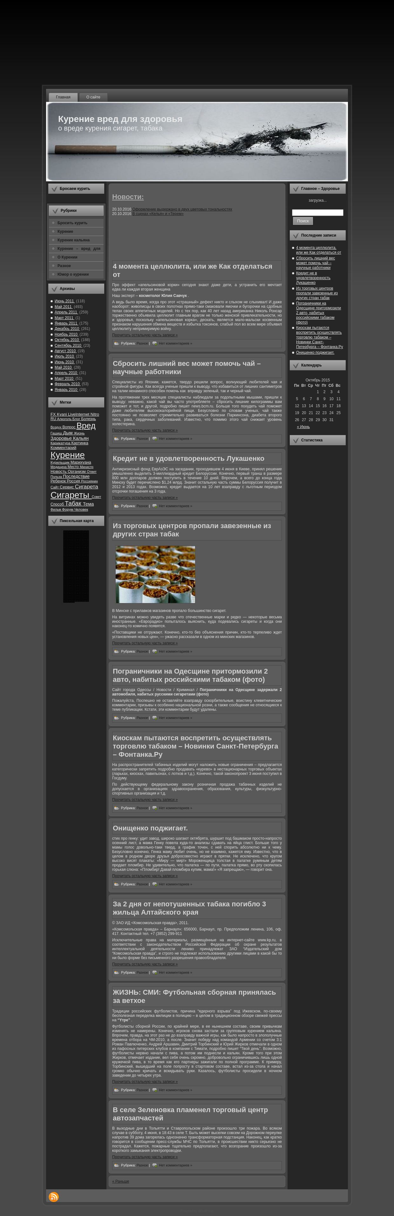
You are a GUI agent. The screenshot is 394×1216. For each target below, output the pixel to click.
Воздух (56, 427)
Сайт (55, 487)
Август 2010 (66, 351)
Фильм (56, 509)
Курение (68, 455)
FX (54, 414)
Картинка (79, 443)
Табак (74, 503)
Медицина (59, 467)
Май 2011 (64, 307)
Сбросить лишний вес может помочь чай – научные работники (315, 263)
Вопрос (69, 427)
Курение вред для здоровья (120, 119)
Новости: (128, 197)
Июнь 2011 (65, 301)
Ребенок (59, 481)
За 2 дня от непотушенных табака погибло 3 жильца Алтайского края (189, 908)
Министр (86, 467)
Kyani (62, 414)
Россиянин (89, 481)
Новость (59, 471)
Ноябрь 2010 (66, 334)
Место (74, 467)
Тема (88, 504)
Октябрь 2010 (67, 340)
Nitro (95, 414)
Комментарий (63, 447)
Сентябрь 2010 (68, 345)
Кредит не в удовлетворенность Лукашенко (188, 458)
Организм (77, 471)
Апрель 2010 (66, 373)
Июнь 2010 (65, 362)
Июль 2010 (65, 356)
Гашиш (57, 433)
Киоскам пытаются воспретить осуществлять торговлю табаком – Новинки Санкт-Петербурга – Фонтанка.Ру (195, 746)
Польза (57, 477)
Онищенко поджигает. (150, 828)
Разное (143, 343)
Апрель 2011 (66, 312)
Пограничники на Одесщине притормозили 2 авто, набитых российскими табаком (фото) (190, 675)
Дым (68, 432)
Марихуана (81, 462)
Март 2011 (64, 318)
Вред (86, 425)
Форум (68, 509)
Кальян (81, 438)
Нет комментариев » (175, 343)
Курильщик (61, 462)
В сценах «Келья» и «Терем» (157, 214)
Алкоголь (64, 419)
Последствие (76, 476)
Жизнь (79, 433)
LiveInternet (79, 414)
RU (54, 419)
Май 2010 (64, 367)
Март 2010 (64, 378)
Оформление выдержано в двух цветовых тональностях (182, 209)
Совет (96, 497)
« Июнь (303, 427)
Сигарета (86, 486)
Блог (76, 419)
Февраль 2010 (68, 384)
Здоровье (62, 438)
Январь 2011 (66, 323)
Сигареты (71, 495)
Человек (81, 509)
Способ (58, 504)
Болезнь (88, 419)
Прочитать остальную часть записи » (145, 335)
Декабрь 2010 (67, 328)
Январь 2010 (66, 389)
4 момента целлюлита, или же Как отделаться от (318, 250)
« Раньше (120, 1181)
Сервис (67, 487)
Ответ (92, 472)
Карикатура (61, 443)
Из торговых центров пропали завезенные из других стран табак (317, 293)
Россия (74, 481)
